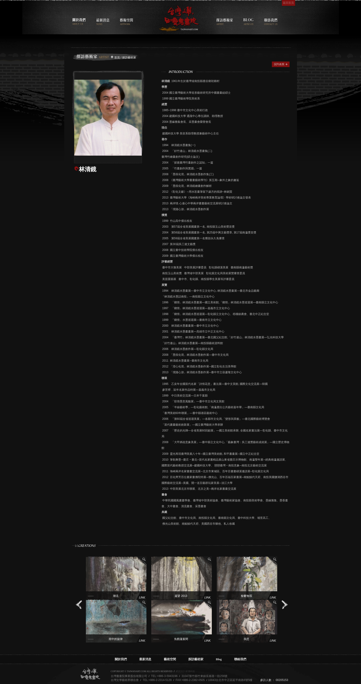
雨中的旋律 (116, 639)
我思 (246, 639)
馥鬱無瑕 (246, 596)
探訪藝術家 (195, 659)
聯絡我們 (240, 659)
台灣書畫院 (179, 18)
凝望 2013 (181, 596)
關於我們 (121, 659)
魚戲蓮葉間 (181, 639)
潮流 (115, 596)
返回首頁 (288, 2)
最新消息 (145, 659)
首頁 (117, 57)
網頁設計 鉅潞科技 (185, 671)
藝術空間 (170, 659)
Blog (219, 659)
